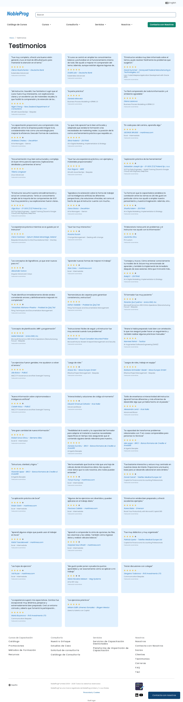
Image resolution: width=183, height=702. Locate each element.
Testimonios (21, 38)
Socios (139, 650)
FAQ (137, 667)
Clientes (140, 654)
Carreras (140, 663)
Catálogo (14, 641)
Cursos (45, 24)
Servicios (99, 24)
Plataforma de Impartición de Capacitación (111, 649)
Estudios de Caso (61, 645)
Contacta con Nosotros (162, 24)
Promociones (16, 645)
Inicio (12, 38)
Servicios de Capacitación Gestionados (108, 642)
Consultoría (72, 24)
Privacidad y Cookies (91, 692)
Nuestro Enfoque (61, 641)
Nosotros (126, 24)
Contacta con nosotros (164, 695)
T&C (137, 672)
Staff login (92, 700)
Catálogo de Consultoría (65, 654)
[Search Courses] (105, 14)
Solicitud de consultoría (65, 650)
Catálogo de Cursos (17, 24)
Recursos (14, 654)
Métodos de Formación (22, 650)
